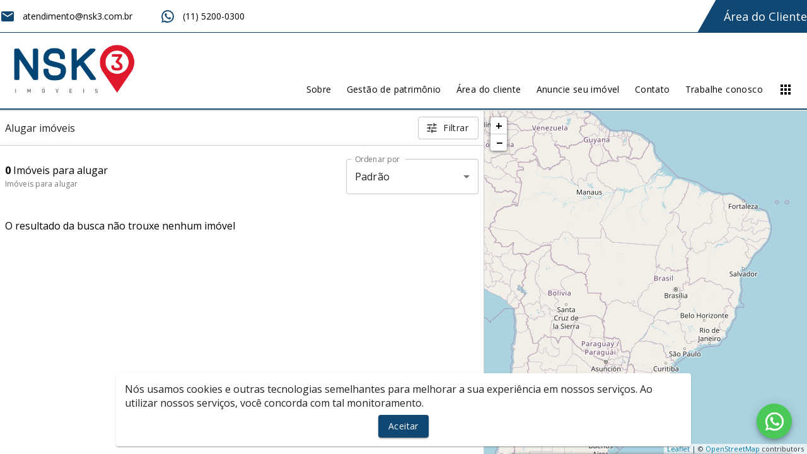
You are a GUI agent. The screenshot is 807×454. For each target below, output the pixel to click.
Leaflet (678, 448)
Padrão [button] (372, 176)
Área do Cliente (765, 16)
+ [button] (499, 125)
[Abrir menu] (785, 89)
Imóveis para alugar (41, 183)
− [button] (499, 142)
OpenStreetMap (732, 448)
